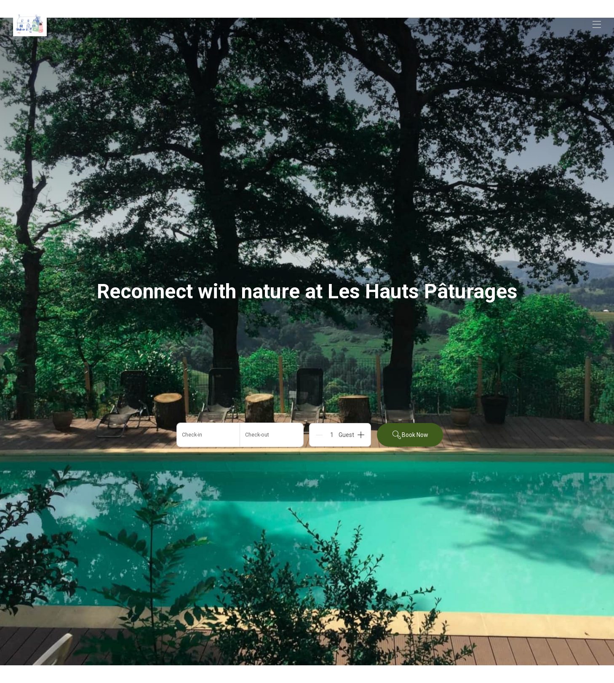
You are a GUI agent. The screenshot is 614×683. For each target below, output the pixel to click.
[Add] (361, 435)
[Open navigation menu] (597, 24)
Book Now (410, 435)
